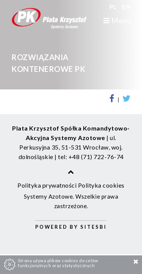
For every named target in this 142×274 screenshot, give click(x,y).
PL (114, 6)
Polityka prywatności (46, 185)
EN (126, 6)
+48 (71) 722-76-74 (96, 156)
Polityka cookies (101, 185)
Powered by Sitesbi (71, 227)
